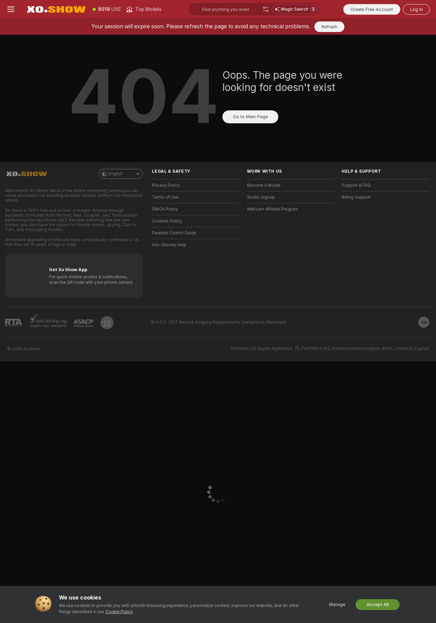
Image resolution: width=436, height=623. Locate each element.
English (121, 173)
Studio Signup (261, 197)
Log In (416, 9)
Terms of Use (165, 197)
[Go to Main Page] (56, 9)
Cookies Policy (167, 221)
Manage (337, 604)
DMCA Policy (165, 209)
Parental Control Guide (174, 233)
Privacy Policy (166, 185)
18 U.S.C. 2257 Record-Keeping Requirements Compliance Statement (218, 322)
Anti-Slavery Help (169, 245)
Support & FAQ (356, 185)
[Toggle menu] (11, 9)
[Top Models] (144, 9)
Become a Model (263, 185)
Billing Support (356, 197)
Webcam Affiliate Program (272, 209)
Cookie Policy (119, 611)
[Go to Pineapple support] (106, 322)
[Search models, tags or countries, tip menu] (231, 9)
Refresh (329, 26)
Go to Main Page (250, 116)
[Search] (265, 9)
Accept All (378, 604)
